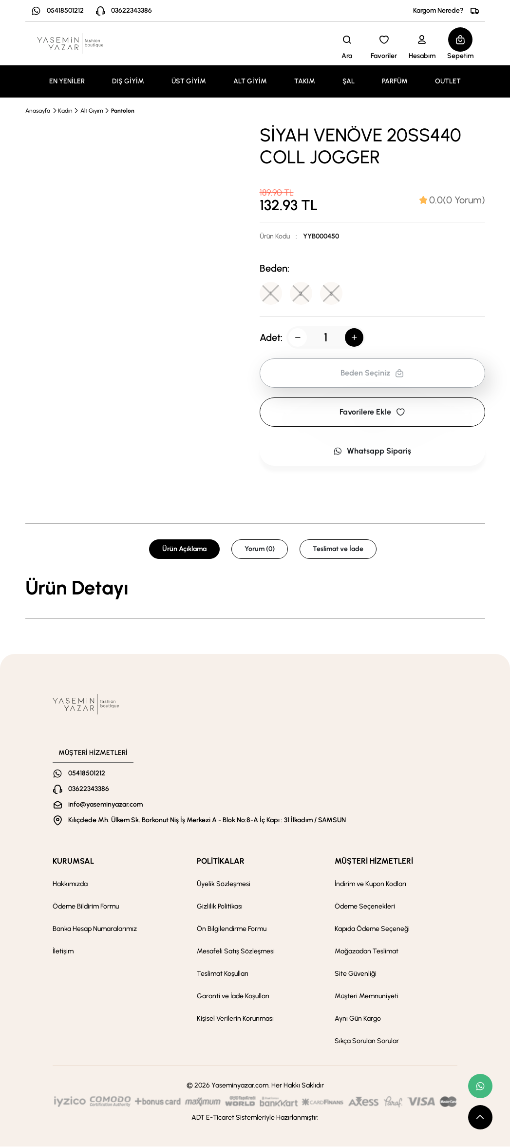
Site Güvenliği (356, 974)
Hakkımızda (70, 884)
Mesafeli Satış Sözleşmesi (236, 952)
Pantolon (122, 110)
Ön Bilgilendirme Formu (231, 929)
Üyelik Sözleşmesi (223, 884)
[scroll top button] (480, 1117)
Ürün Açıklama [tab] (184, 549)
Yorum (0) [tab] (260, 549)
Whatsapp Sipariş (372, 451)
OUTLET (448, 81)
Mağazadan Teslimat (366, 952)
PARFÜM (395, 81)
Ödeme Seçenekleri (365, 907)
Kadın (65, 110)
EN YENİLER (67, 81)
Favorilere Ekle (372, 412)
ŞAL (348, 81)
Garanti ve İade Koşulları (233, 996)
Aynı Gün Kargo (358, 1019)
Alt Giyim (91, 110)
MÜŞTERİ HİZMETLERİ (374, 861)
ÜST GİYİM (188, 81)
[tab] (452, 200)
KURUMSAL (73, 861)
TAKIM (304, 81)
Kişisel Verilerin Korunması (235, 1019)
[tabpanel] (255, 588)
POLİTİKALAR (221, 861)
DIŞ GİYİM (128, 81)
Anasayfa (37, 110)
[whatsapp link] (480, 1086)
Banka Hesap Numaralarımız (95, 929)
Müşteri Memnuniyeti (366, 996)
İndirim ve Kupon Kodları (370, 884)
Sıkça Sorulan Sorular (367, 1041)
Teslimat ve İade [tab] (338, 549)
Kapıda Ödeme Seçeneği (372, 929)
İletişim (63, 952)
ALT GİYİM (250, 81)
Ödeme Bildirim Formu (86, 907)
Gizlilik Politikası (220, 907)
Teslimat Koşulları (222, 974)
